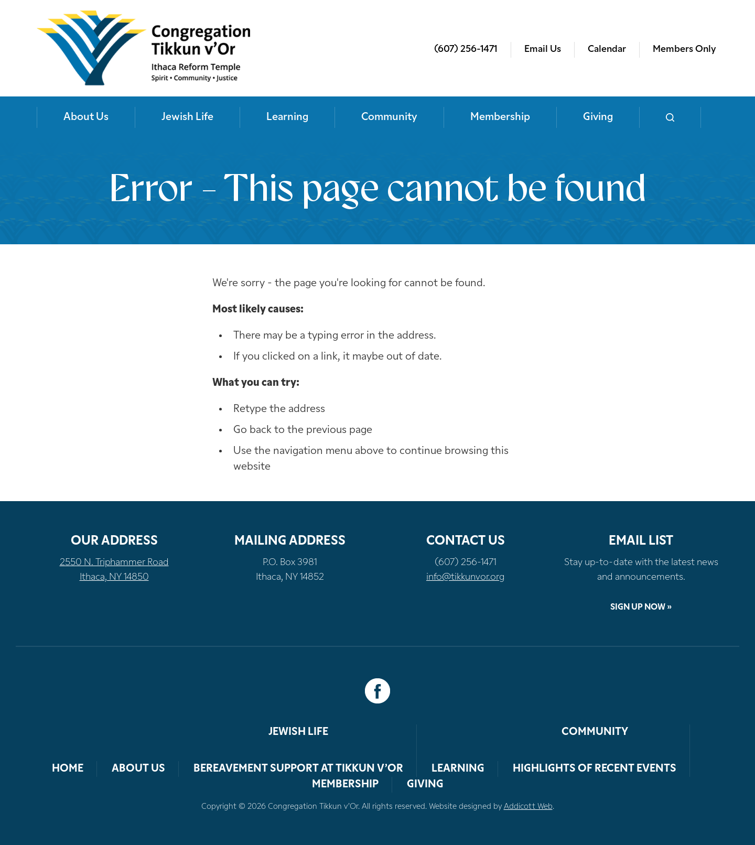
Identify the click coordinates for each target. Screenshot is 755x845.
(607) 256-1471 (466, 50)
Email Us (542, 50)
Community (389, 117)
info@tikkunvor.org (465, 577)
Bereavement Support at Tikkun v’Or (298, 769)
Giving (598, 117)
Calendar (607, 50)
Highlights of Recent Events (594, 769)
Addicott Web (528, 807)
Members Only (684, 50)
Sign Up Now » (641, 607)
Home (67, 769)
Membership (500, 117)
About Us (86, 117)
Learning (287, 117)
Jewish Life (187, 117)
